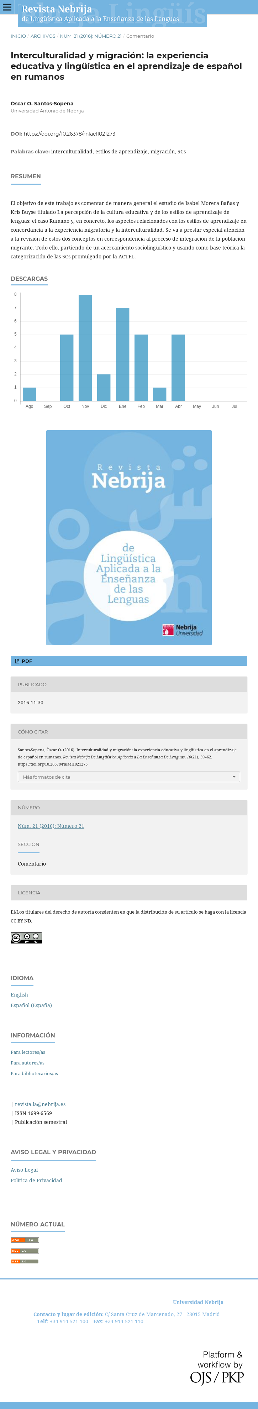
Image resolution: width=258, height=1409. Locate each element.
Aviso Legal (24, 1169)
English (19, 994)
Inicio (18, 36)
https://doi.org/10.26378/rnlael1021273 (69, 134)
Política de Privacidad (36, 1180)
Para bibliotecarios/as (34, 1073)
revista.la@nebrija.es (39, 1104)
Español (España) (31, 1005)
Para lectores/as (28, 1052)
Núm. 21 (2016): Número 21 (91, 36)
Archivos (43, 36)
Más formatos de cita (46, 777)
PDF (26, 661)
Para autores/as (27, 1063)
